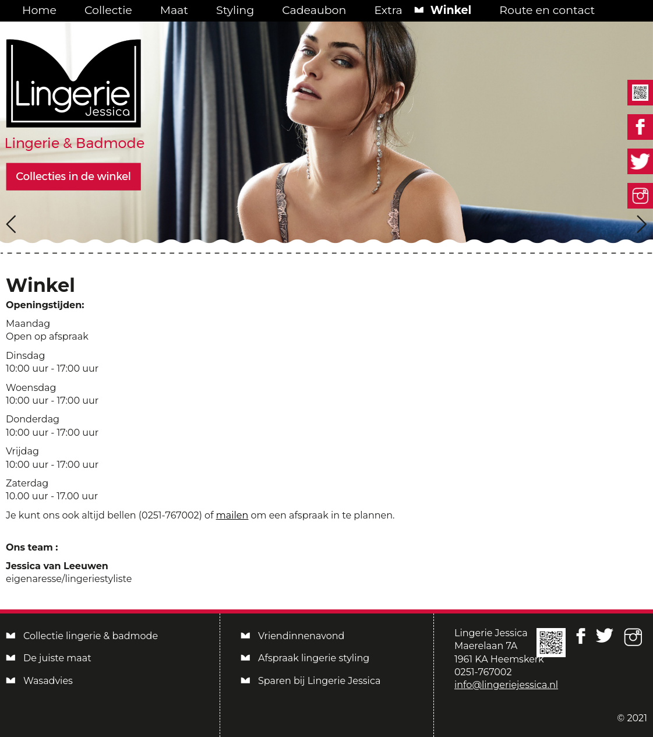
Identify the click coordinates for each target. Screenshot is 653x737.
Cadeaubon (314, 10)
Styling (235, 10)
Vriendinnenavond (301, 635)
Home (39, 10)
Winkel (451, 10)
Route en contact (547, 10)
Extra (388, 10)
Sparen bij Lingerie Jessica (319, 680)
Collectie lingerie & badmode (90, 635)
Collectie (108, 10)
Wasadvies (48, 680)
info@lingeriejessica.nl (506, 684)
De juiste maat (57, 658)
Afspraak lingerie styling (313, 658)
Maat (174, 10)
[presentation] (11, 224)
